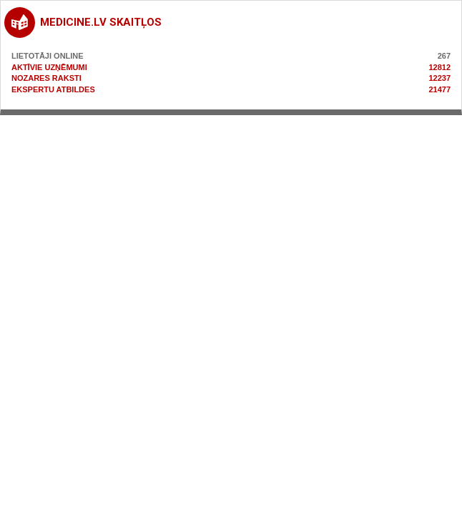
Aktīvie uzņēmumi (49, 67)
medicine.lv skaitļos (101, 22)
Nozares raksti (46, 78)
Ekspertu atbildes (53, 89)
